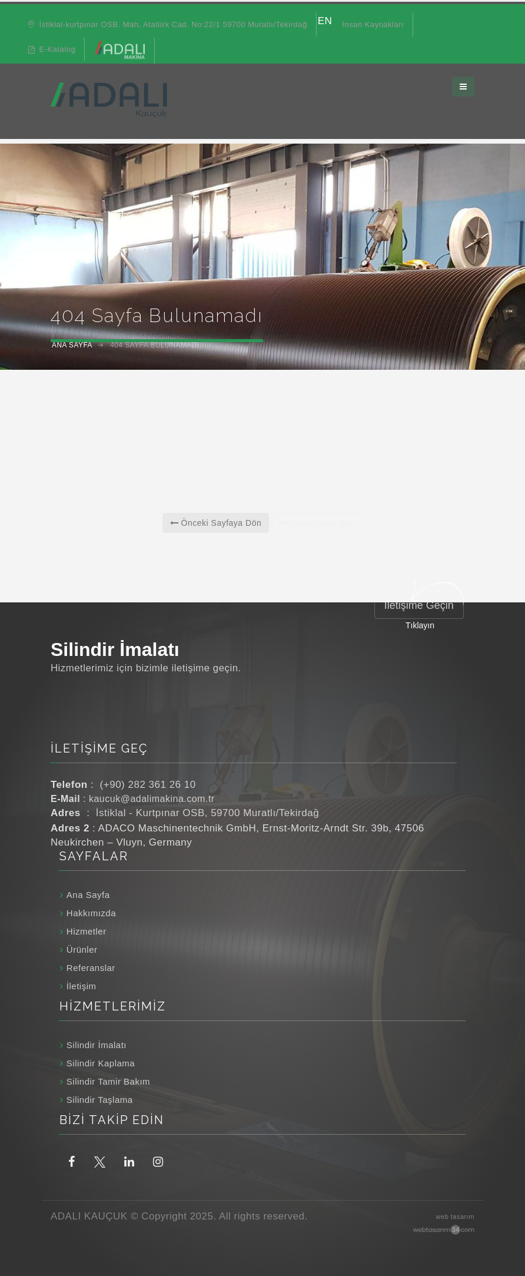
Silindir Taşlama (100, 1100)
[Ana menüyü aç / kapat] (463, 83)
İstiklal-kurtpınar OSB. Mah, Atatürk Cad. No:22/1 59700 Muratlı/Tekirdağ (167, 24)
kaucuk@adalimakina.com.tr (152, 799)
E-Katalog (51, 49)
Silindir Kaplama (101, 1063)
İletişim (82, 986)
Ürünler (82, 949)
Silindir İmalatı (97, 1045)
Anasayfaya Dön (317, 523)
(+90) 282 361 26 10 (148, 784)
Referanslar (91, 968)
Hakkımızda (91, 913)
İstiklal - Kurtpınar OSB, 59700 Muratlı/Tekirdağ (207, 812)
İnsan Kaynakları (373, 24)
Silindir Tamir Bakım (108, 1081)
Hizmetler (87, 931)
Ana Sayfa (88, 895)
